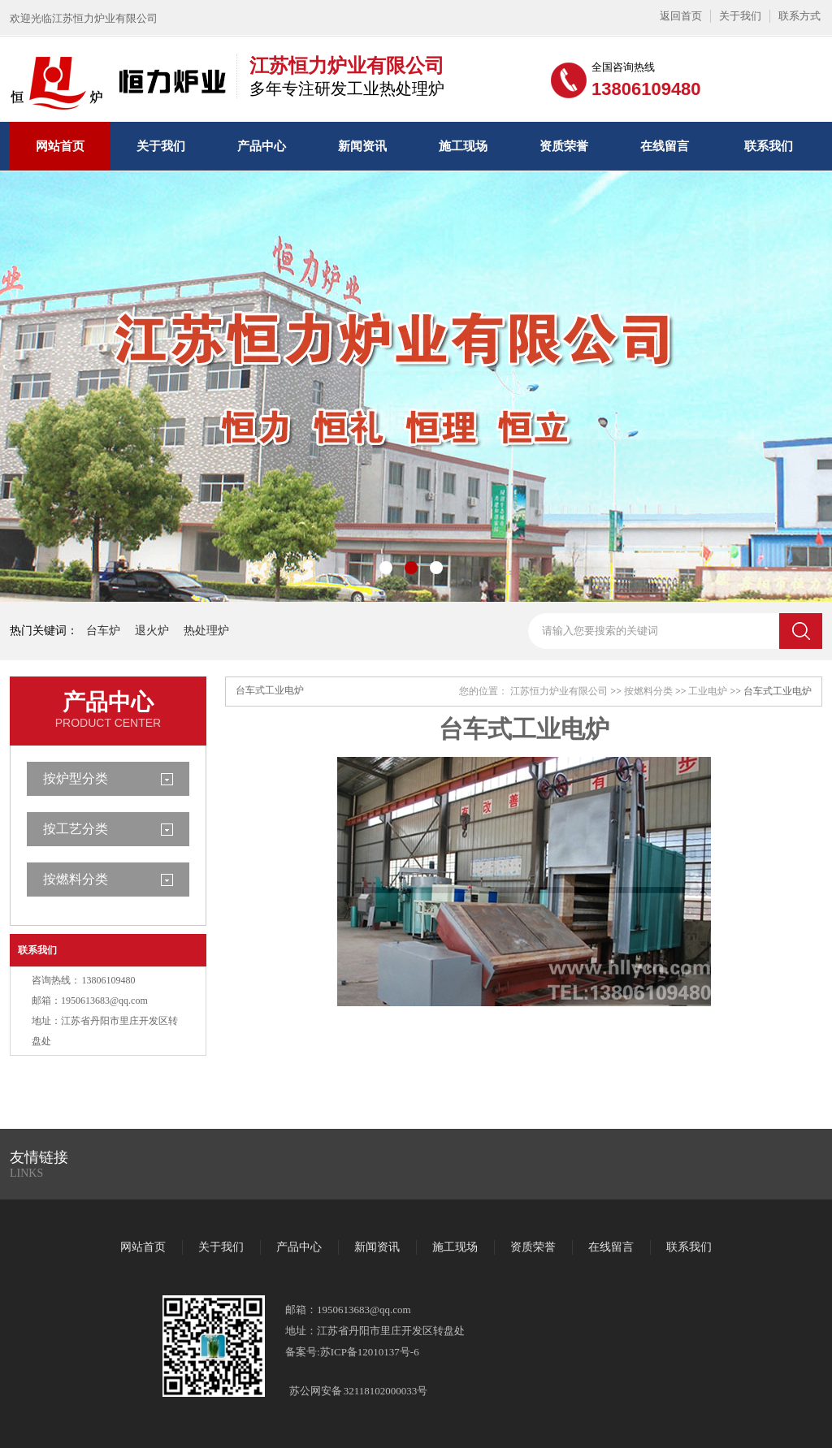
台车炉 (103, 631)
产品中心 (261, 146)
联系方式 (799, 16)
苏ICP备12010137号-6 (369, 1352)
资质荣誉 (564, 146)
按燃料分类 (75, 879)
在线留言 (664, 146)
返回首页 (681, 16)
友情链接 (39, 1157)
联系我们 (768, 146)
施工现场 (463, 146)
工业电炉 (707, 691)
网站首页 (60, 146)
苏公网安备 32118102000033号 (358, 1391)
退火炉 (152, 631)
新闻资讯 (362, 146)
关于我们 (740, 16)
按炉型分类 (75, 778)
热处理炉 (206, 631)
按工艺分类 (75, 829)
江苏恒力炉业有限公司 (559, 691)
